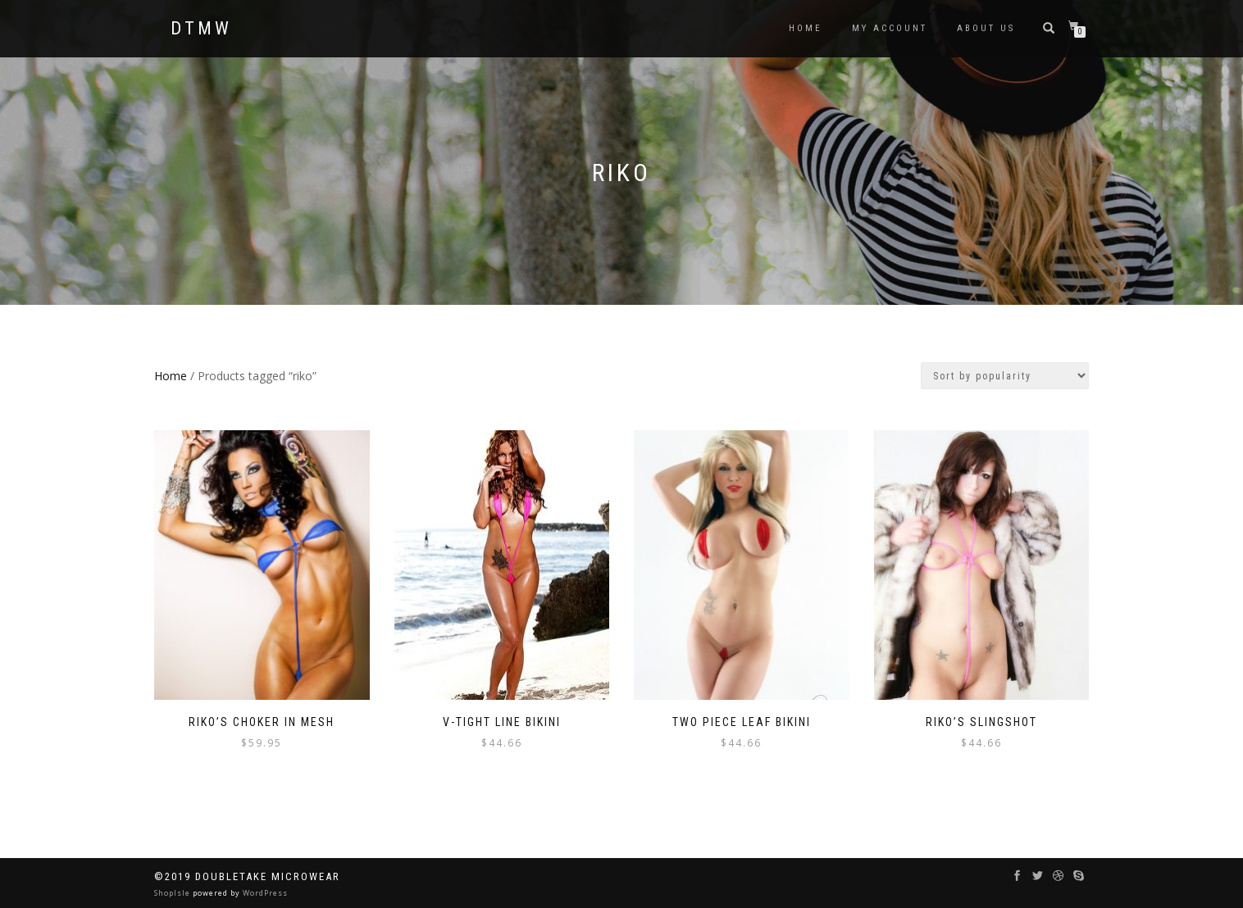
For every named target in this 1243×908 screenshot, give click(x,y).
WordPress (264, 893)
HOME (805, 28)
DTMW (201, 29)
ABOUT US (986, 28)
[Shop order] (1005, 375)
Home (170, 376)
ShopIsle (173, 893)
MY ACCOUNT (889, 28)
